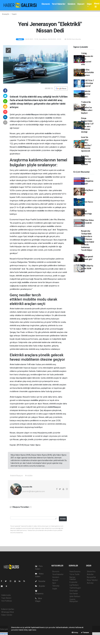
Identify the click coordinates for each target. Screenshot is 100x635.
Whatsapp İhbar (7, 612)
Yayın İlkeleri (6, 598)
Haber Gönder (6, 615)
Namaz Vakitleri (73, 578)
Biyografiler (91, 577)
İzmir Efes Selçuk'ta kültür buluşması (87, 72)
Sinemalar (74, 591)
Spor (54, 583)
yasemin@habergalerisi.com (33, 491)
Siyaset (80, 4)
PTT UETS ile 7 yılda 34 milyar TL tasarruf (87, 83)
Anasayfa (5, 14)
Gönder (63, 519)
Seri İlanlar (74, 594)
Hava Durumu (75, 571)
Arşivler (40, 586)
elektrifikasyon (32, 114)
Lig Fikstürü (74, 585)
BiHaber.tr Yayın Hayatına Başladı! (87, 181)
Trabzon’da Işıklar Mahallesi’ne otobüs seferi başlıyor (86, 107)
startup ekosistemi (7, 634)
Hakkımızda (6, 595)
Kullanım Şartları (7, 609)
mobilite (49, 118)
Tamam (85, 632)
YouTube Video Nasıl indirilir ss (87, 223)
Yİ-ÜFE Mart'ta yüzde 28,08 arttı (87, 268)
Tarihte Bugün (75, 588)
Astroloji (90, 583)
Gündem (71, 4)
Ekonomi (46, 4)
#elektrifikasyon (16, 476)
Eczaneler (73, 582)
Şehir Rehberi (75, 596)
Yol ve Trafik (74, 574)
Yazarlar (40, 581)
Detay (75, 632)
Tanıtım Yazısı (87, 202)
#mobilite (29, 476)
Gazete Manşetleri (74, 600)
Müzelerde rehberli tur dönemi (85, 94)
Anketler (90, 574)
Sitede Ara (91, 571)
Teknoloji (55, 586)
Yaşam (14, 14)
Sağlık (54, 589)
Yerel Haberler (58, 4)
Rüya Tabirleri (92, 580)
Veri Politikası (6, 601)
